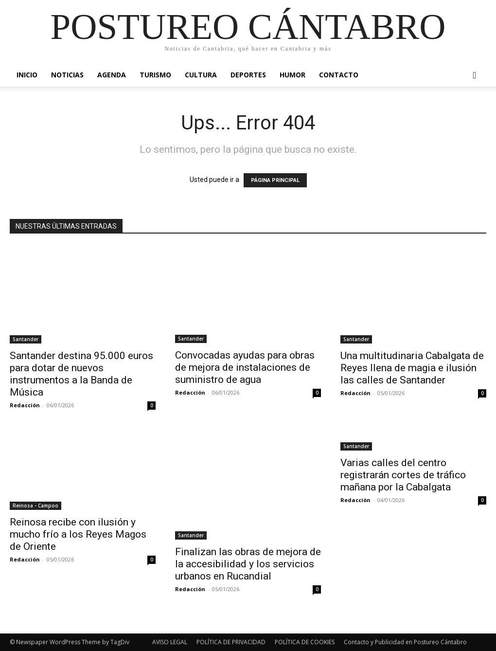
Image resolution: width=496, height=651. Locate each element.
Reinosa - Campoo (35, 505)
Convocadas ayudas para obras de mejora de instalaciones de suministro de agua (245, 367)
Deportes (248, 74)
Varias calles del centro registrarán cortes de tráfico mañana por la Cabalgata (403, 475)
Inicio (27, 74)
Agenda (111, 74)
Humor (292, 74)
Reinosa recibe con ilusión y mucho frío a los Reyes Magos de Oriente (78, 534)
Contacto (338, 74)
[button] (474, 75)
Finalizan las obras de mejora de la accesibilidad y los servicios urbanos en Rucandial (248, 564)
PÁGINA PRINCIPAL (275, 180)
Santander (25, 339)
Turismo (155, 74)
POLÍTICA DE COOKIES (305, 642)
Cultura (201, 74)
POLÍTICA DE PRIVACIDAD (231, 642)
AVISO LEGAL (169, 642)
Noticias (67, 74)
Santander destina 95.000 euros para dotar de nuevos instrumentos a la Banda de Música (81, 374)
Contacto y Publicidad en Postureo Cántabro (405, 642)
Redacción (25, 405)
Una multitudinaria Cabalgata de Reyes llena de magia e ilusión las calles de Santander (412, 368)
